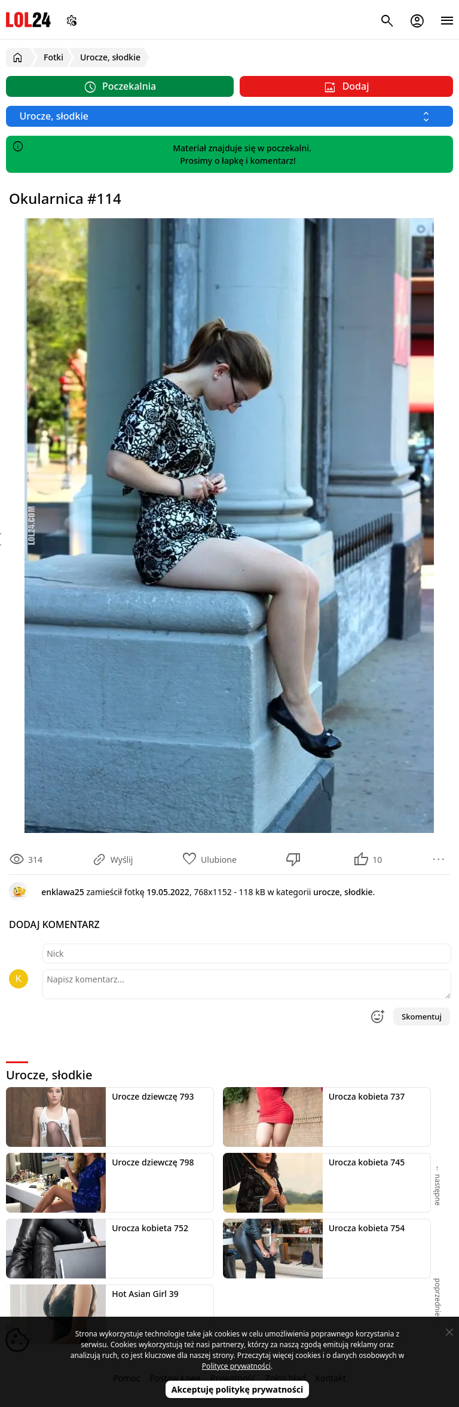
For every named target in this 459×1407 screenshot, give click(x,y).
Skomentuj (422, 1016)
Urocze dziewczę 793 (153, 1096)
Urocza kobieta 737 (367, 1096)
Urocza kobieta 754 (367, 1228)
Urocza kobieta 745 (367, 1162)
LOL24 (28, 19)
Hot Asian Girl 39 (145, 1293)
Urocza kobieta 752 (150, 1228)
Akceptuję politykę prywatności (238, 1389)
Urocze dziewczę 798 (153, 1162)
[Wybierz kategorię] (229, 116)
